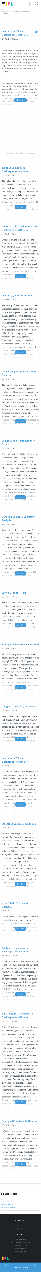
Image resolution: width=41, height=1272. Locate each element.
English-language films (8, 1207)
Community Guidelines (20, 1242)
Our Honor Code (20, 1245)
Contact (20, 1228)
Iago (3, 83)
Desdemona (5, 1202)
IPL (3, 10)
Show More (20, 100)
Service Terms (20, 1251)
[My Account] (37, 4)
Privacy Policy (20, 1248)
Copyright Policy (20, 1239)
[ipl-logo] (10, 5)
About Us (20, 1225)
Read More (20, 207)
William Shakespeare (7, 1204)
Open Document (20, 1267)
